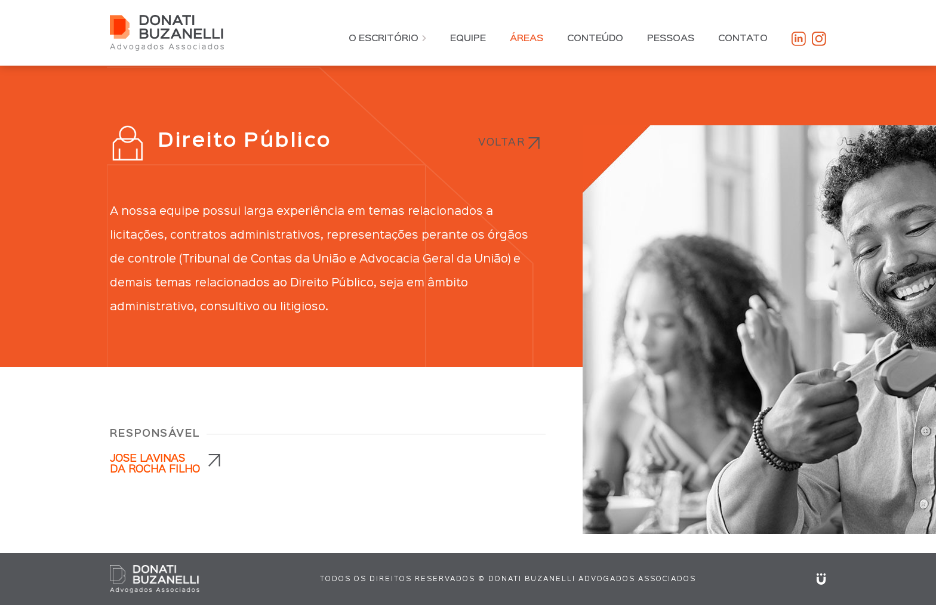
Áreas (526, 39)
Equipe (468, 39)
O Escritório (387, 39)
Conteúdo (595, 39)
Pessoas (670, 39)
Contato (743, 39)
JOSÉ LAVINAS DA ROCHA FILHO (155, 464)
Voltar (501, 142)
